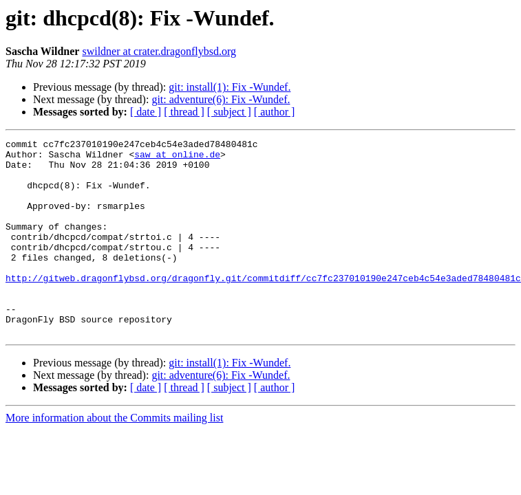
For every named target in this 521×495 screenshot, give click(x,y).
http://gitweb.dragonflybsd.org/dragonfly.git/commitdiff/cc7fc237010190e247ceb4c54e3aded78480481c (263, 306)
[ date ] (145, 112)
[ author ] (274, 112)
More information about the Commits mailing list (114, 457)
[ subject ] (229, 112)
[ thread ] (184, 112)
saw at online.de (177, 158)
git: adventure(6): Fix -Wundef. (220, 99)
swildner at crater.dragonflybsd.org (159, 51)
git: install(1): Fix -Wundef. (229, 87)
